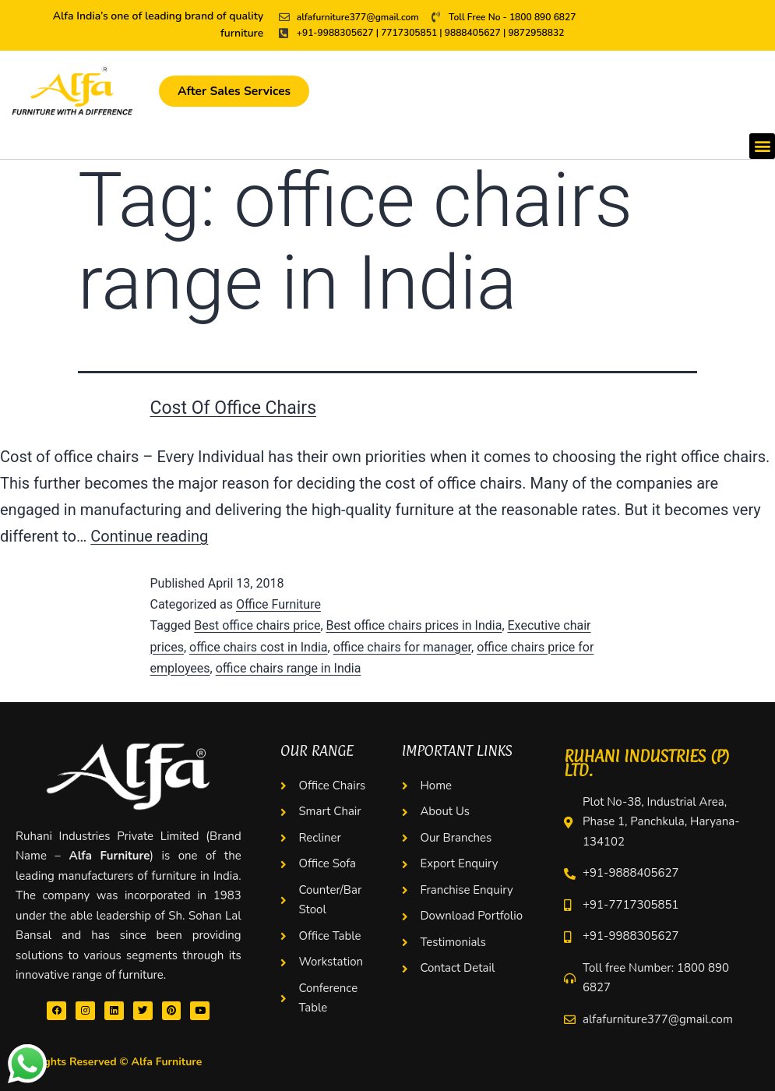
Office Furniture (278, 604)
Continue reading (149, 536)
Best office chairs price (257, 625)
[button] (762, 146)
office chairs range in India (288, 668)
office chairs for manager (402, 647)
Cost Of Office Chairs (233, 407)
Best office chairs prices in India (414, 625)
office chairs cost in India (258, 647)
